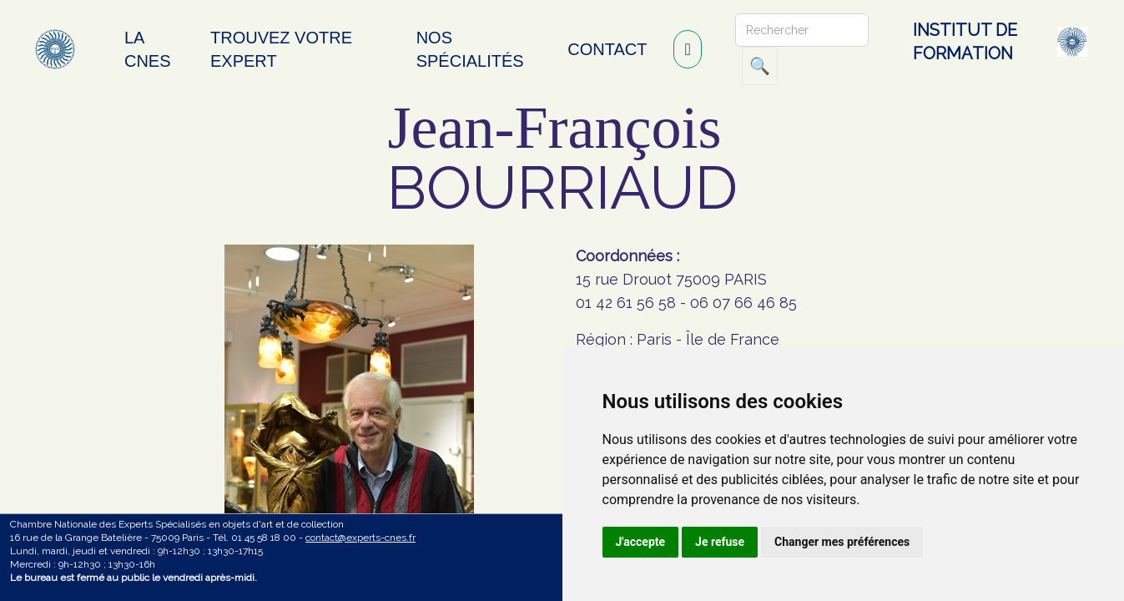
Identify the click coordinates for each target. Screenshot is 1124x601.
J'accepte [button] (641, 541)
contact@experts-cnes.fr (360, 537)
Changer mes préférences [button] (842, 541)
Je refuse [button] (719, 541)
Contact (607, 49)
